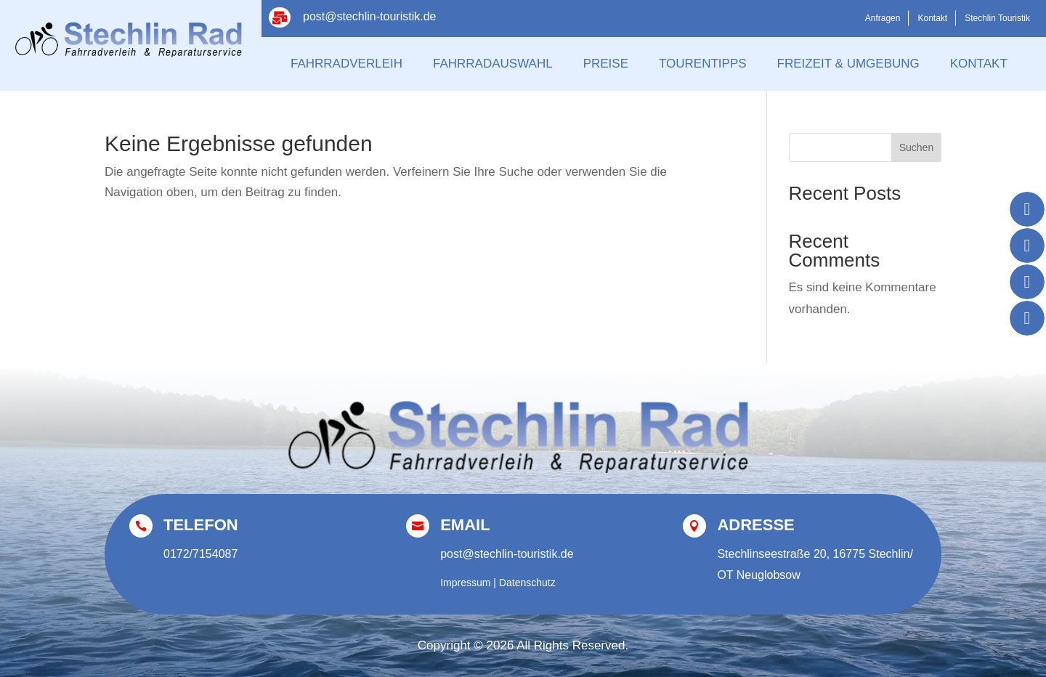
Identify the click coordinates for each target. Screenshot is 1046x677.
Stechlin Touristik (997, 18)
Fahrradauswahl (493, 63)
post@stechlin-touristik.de (369, 16)
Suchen (916, 147)
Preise (605, 63)
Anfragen (883, 18)
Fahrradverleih (346, 63)
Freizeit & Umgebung (848, 63)
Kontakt (932, 18)
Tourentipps (703, 63)
